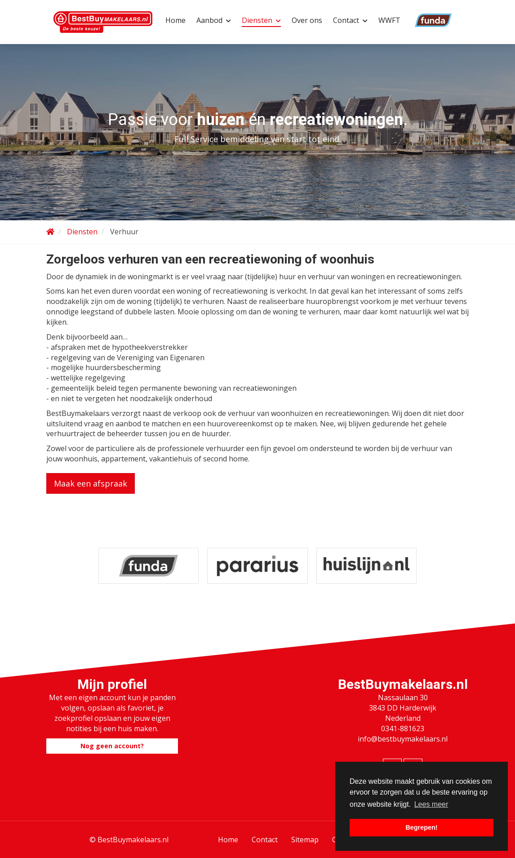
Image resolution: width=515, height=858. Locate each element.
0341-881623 (402, 728)
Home (175, 20)
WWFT (389, 20)
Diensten (261, 20)
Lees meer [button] (431, 804)
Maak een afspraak (90, 483)
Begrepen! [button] (421, 827)
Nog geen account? (112, 746)
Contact (350, 20)
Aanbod (213, 20)
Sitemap (305, 840)
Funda (421, 20)
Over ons (307, 20)
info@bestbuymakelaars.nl (403, 739)
